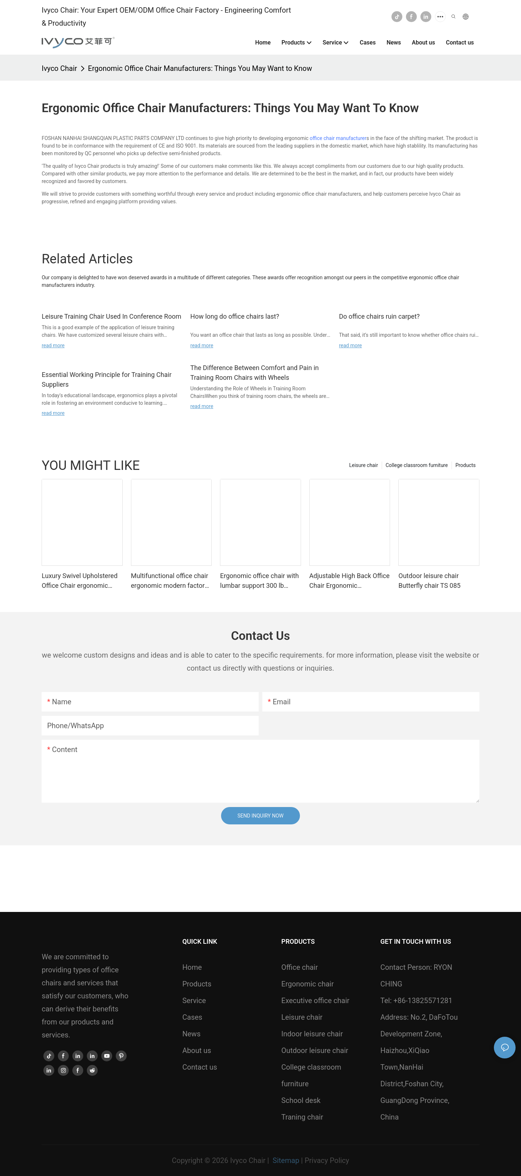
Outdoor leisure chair (314, 1050)
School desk (301, 1100)
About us (196, 1050)
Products (466, 465)
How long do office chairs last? (234, 316)
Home (192, 967)
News (191, 1033)
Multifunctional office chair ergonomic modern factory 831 (169, 581)
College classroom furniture (417, 465)
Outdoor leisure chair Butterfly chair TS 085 (429, 580)
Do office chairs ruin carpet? (379, 316)
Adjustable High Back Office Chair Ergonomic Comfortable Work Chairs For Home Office (349, 581)
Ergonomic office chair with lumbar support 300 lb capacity (259, 581)
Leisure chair (363, 465)
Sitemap (286, 1160)
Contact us (199, 1067)
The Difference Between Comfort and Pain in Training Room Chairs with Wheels (254, 372)
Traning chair (302, 1117)
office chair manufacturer (338, 138)
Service (194, 1000)
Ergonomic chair (307, 984)
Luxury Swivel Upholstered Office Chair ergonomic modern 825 (80, 581)
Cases (192, 1017)
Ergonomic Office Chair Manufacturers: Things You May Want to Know (200, 68)
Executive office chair (315, 1000)
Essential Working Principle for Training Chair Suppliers (106, 379)
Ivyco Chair (59, 68)
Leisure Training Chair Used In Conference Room (111, 316)
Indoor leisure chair (312, 1033)
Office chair (299, 967)
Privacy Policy (327, 1160)
